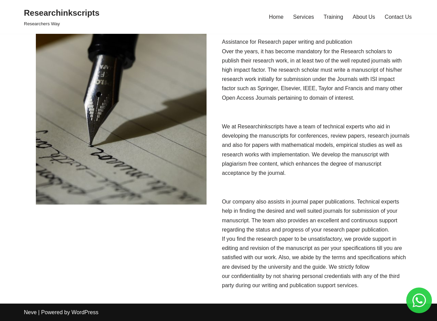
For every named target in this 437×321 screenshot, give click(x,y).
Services (303, 17)
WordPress (84, 312)
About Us (364, 17)
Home (276, 17)
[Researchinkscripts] (61, 17)
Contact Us (398, 17)
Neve (30, 312)
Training (333, 17)
